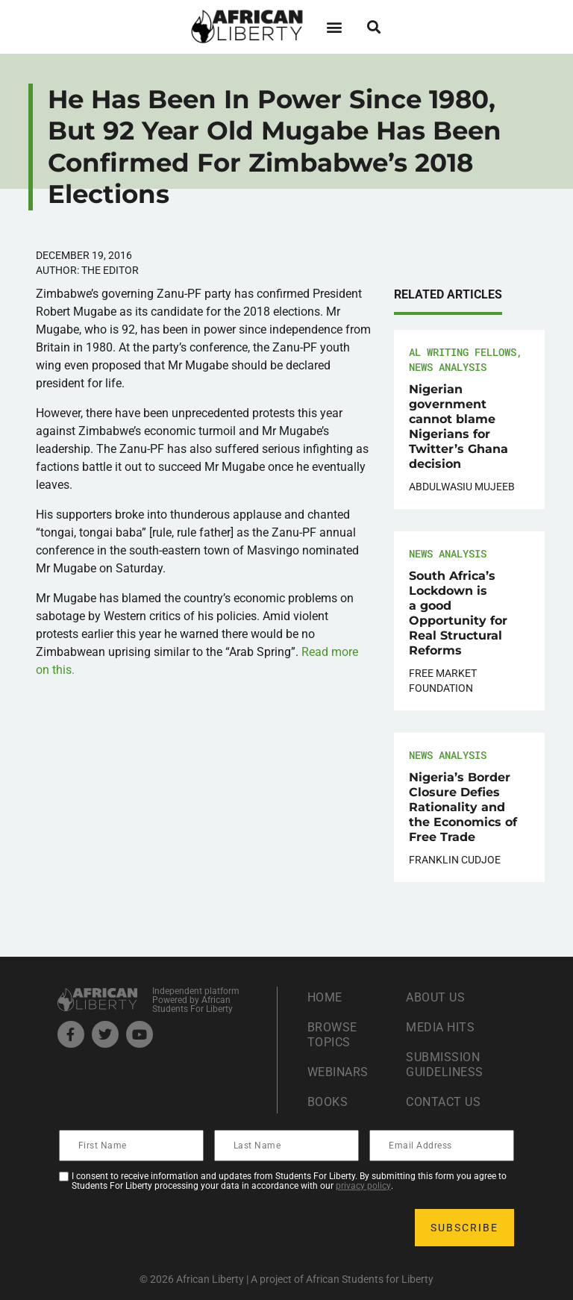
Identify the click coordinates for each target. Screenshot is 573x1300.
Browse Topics (332, 1034)
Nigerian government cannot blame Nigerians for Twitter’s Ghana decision (458, 426)
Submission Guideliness (444, 1064)
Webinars (338, 1072)
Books (327, 1102)
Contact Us (443, 1102)
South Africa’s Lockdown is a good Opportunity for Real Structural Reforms (458, 613)
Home (324, 997)
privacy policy (363, 1186)
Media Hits (440, 1027)
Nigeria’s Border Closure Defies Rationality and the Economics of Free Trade (463, 807)
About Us (435, 997)
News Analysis (447, 367)
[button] (334, 26)
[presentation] (173, 1228)
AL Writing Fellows (462, 352)
